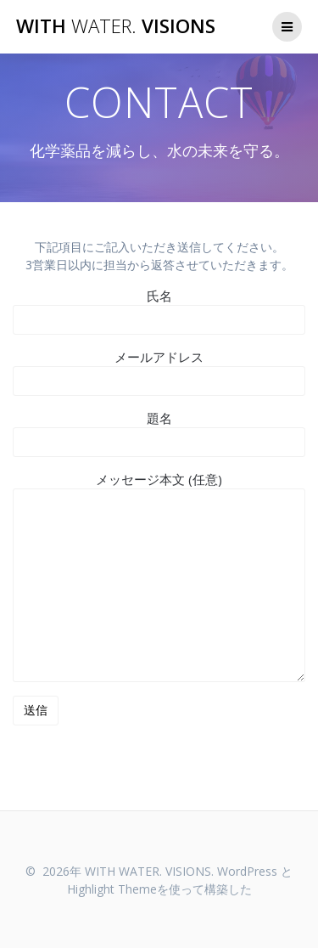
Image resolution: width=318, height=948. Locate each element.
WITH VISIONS (115, 26)
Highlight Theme (112, 889)
